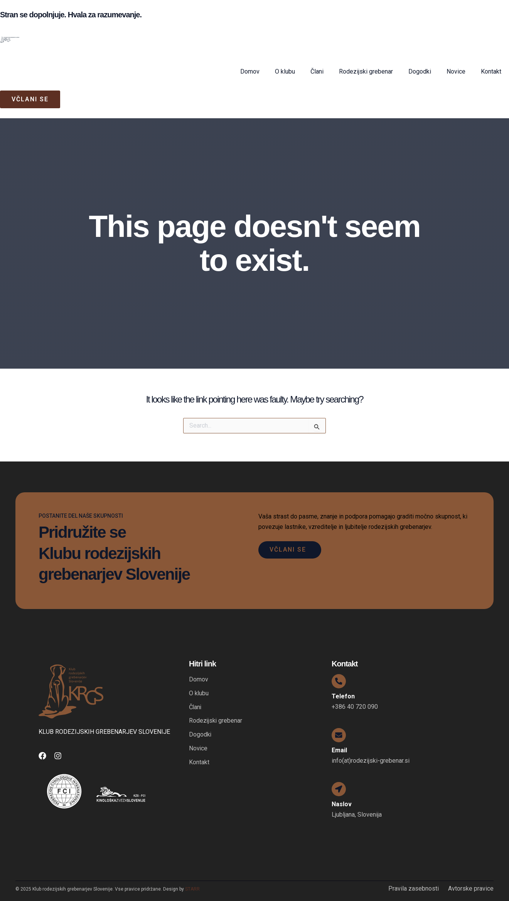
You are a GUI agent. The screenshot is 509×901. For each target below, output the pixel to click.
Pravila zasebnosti (413, 889)
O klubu (285, 71)
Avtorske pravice (471, 889)
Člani (317, 71)
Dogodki (419, 71)
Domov (250, 71)
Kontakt (491, 71)
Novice (456, 71)
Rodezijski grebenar (366, 71)
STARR (192, 889)
